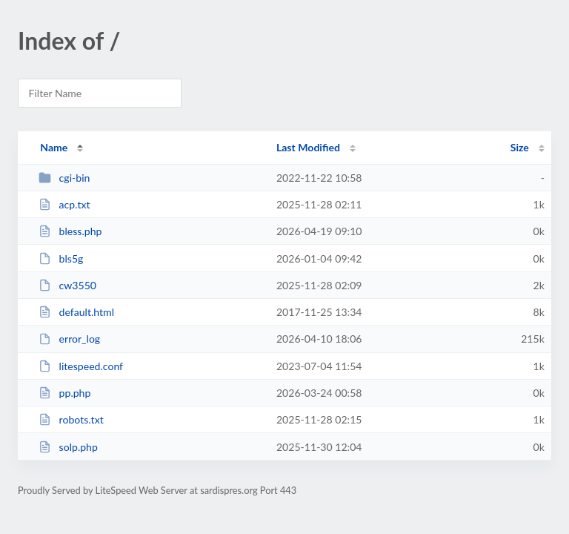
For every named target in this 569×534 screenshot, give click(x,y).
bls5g (61, 258)
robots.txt (71, 419)
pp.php (64, 392)
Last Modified (308, 147)
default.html (76, 312)
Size (519, 147)
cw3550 (67, 285)
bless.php (70, 231)
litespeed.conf (81, 366)
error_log (69, 338)
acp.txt (64, 204)
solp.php (68, 447)
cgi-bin (64, 177)
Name (53, 147)
